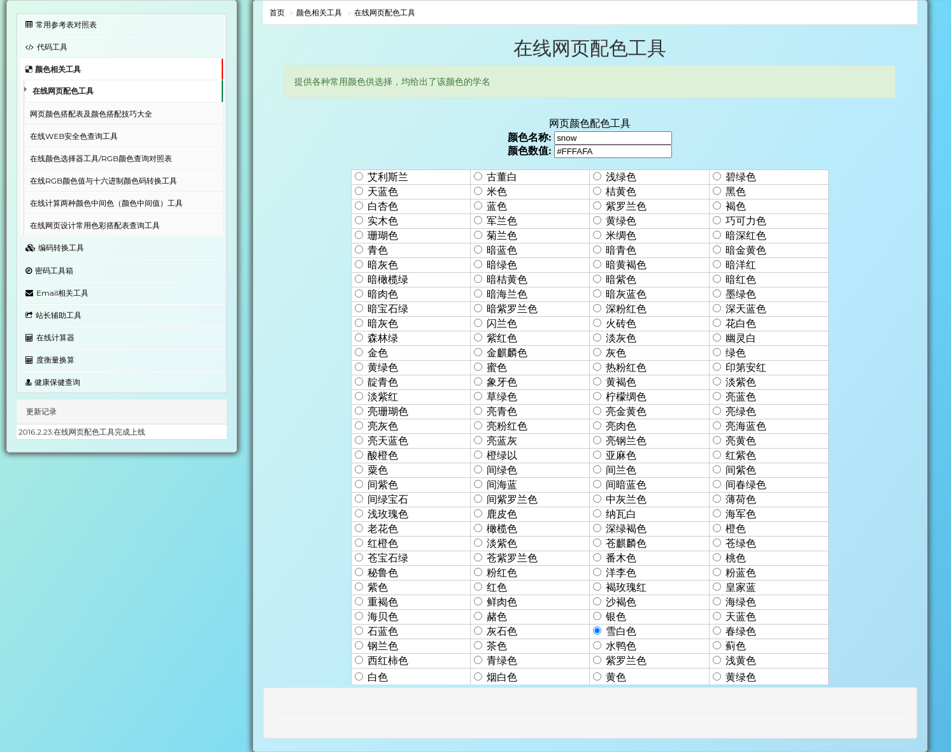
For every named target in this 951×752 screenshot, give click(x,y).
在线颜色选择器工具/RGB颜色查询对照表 (101, 158)
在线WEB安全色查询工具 (74, 136)
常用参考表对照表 (61, 24)
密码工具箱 (49, 270)
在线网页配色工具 (63, 91)
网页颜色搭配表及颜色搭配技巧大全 (91, 114)
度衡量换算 (50, 360)
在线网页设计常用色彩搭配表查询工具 (95, 225)
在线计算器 (50, 337)
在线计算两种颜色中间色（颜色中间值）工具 (106, 203)
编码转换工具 (54, 247)
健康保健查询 (52, 382)
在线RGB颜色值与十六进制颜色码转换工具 (103, 180)
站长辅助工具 (53, 315)
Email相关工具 (57, 293)
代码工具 (46, 47)
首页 (277, 12)
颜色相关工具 (53, 69)
